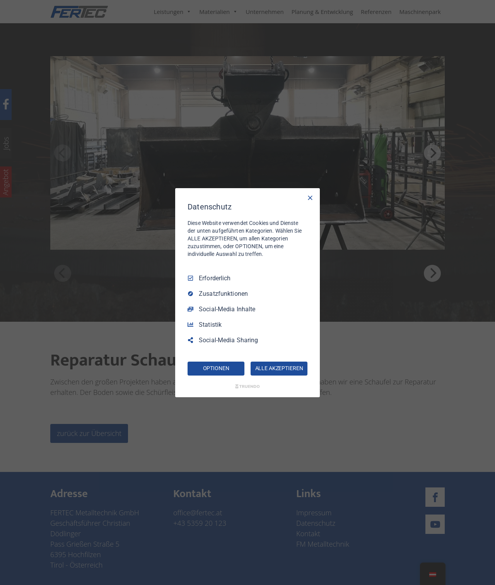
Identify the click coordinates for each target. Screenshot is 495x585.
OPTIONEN (216, 368)
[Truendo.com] (247, 386)
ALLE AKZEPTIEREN (279, 368)
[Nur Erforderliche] (310, 197)
